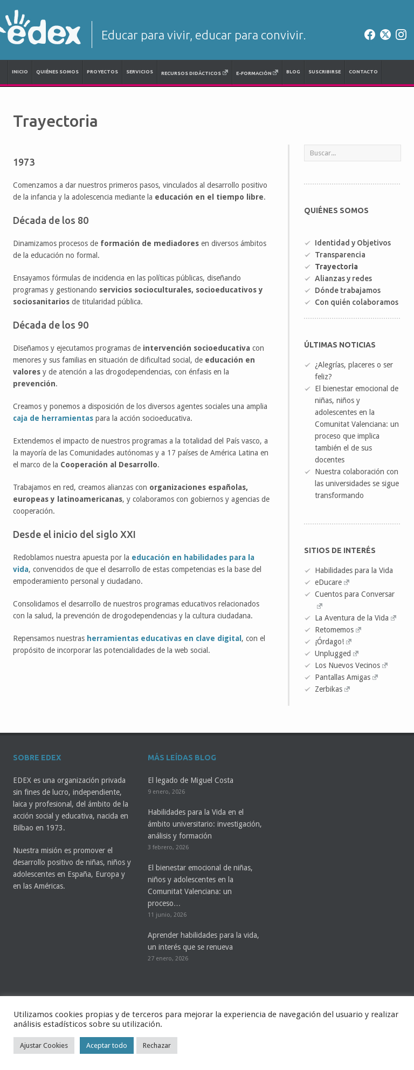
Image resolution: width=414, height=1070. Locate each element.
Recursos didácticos (194, 73)
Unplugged (336, 653)
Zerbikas (332, 689)
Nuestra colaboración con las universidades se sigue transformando (357, 483)
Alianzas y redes (343, 278)
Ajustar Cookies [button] (44, 1045)
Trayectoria (336, 266)
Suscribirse (324, 71)
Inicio (20, 71)
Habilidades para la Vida (354, 570)
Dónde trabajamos (348, 290)
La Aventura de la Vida (355, 618)
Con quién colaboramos (356, 302)
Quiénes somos (57, 71)
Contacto (363, 71)
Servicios (139, 71)
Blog (293, 71)
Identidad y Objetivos (353, 242)
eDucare (332, 582)
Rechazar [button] (157, 1045)
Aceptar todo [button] (106, 1045)
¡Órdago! (333, 641)
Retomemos (338, 629)
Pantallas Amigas (346, 677)
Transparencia (340, 254)
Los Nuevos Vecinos (351, 665)
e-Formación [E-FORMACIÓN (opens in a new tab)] (257, 73)
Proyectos (102, 71)
